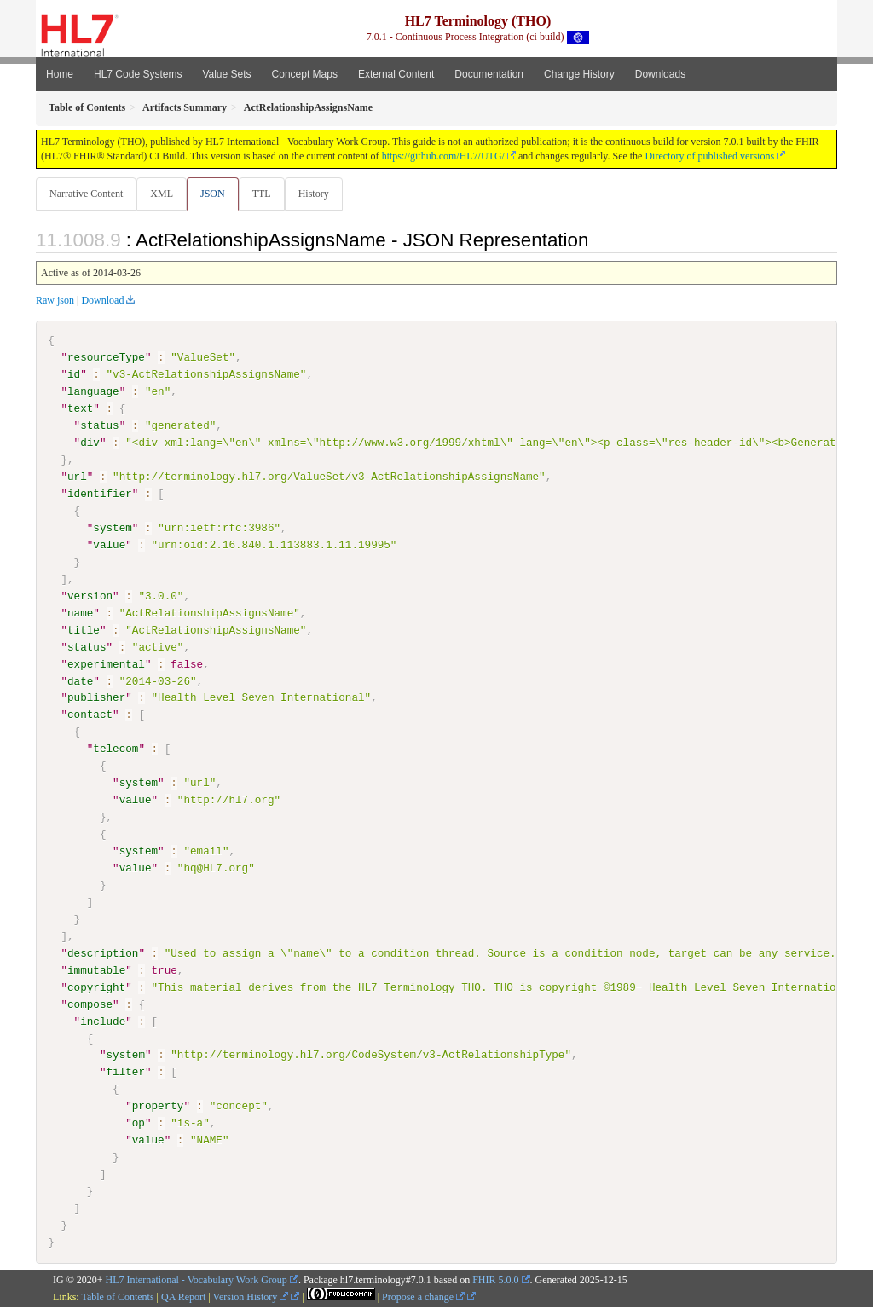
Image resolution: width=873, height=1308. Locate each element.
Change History (579, 74)
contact (90, 715)
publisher (96, 698)
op (138, 1123)
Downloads (660, 74)
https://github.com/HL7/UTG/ (443, 156)
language (93, 392)
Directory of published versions (709, 156)
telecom (115, 749)
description (102, 953)
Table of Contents (117, 1297)
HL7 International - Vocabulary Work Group (196, 1280)
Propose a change (423, 1297)
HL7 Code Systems (138, 74)
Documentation (488, 74)
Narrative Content (86, 194)
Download (102, 301)
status (99, 426)
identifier (99, 494)
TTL (266, 194)
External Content (396, 74)
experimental (106, 664)
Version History (251, 1297)
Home (59, 74)
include (102, 1021)
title (83, 630)
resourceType (106, 358)
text (80, 409)
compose (90, 1004)
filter (125, 1072)
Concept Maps (305, 74)
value (109, 545)
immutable (96, 970)
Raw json (55, 301)
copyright (96, 987)
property (158, 1106)
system (112, 528)
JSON (216, 194)
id (73, 375)
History (320, 194)
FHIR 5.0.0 (495, 1280)
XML (163, 194)
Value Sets (226, 74)
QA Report (183, 1297)
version (90, 597)
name (80, 613)
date (80, 681)
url (77, 477)
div (90, 443)
